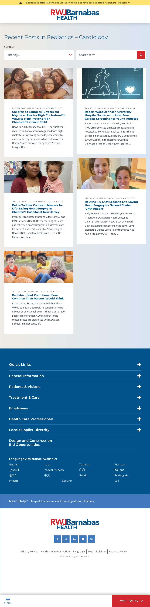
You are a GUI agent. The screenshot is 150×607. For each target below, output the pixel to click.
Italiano (119, 469)
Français (120, 464)
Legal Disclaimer (97, 552)
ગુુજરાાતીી (14, 469)
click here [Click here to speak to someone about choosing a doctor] (88, 501)
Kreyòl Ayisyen (54, 469)
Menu (8, 600)
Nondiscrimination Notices (55, 552)
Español (67, 480)
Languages (79, 552)
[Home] (75, 14)
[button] (131, 601)
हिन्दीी (82, 469)
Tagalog (84, 464)
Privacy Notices (29, 552)
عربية (47, 464)
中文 (47, 475)
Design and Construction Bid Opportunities (30, 443)
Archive (9, 47)
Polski (83, 475)
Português (121, 475)
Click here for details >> (118, 2)
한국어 (13, 475)
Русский (14, 480)
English (14, 464)
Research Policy (118, 552)
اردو (116, 480)
